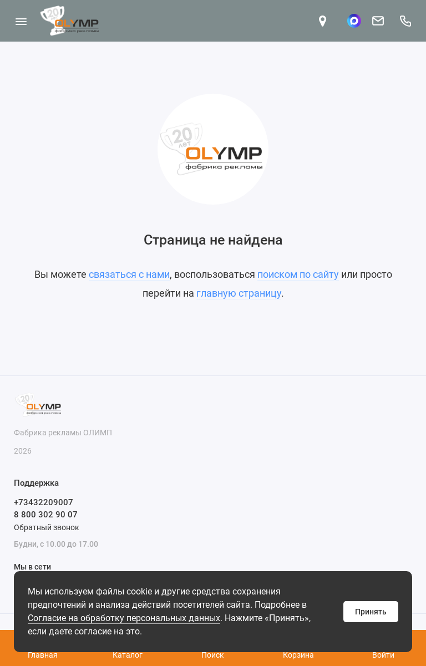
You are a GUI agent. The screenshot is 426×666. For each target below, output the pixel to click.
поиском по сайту (298, 274)
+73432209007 (43, 502)
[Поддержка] (405, 21)
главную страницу (238, 293)
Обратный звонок (46, 527)
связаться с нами (129, 274)
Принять (371, 611)
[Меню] (21, 21)
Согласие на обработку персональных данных (124, 618)
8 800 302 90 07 (46, 515)
